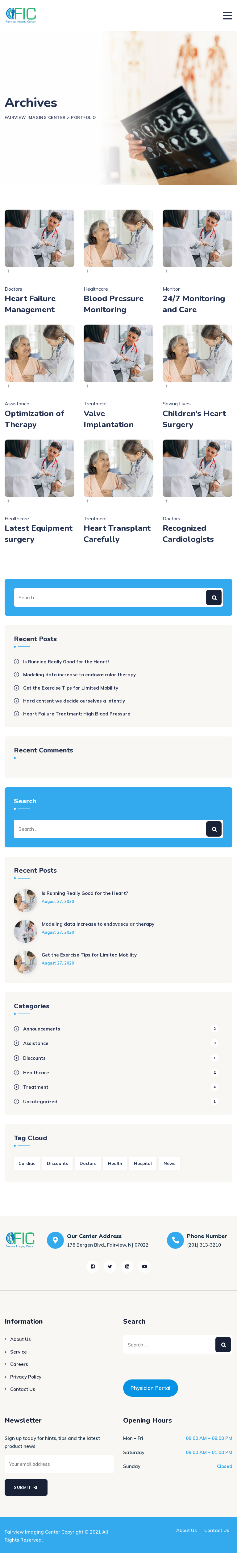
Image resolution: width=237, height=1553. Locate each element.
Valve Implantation (109, 419)
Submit (26, 1487)
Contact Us (22, 1389)
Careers (19, 1364)
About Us (20, 1339)
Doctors (13, 289)
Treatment (95, 403)
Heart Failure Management (30, 304)
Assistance (17, 403)
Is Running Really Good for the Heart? (66, 662)
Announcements (41, 1029)
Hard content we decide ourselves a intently (74, 701)
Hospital (143, 1163)
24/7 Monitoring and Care (194, 304)
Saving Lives (177, 403)
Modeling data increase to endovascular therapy (79, 675)
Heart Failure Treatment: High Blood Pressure (76, 714)
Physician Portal (150, 1388)
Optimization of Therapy (34, 419)
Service (18, 1352)
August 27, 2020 (58, 901)
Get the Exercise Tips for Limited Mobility (70, 688)
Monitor (171, 289)
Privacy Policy (25, 1377)
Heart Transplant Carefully (117, 534)
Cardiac (27, 1163)
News (169, 1163)
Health (115, 1163)
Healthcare (96, 289)
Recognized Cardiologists (188, 534)
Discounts (34, 1058)
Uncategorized (40, 1101)
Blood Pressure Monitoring (113, 304)
